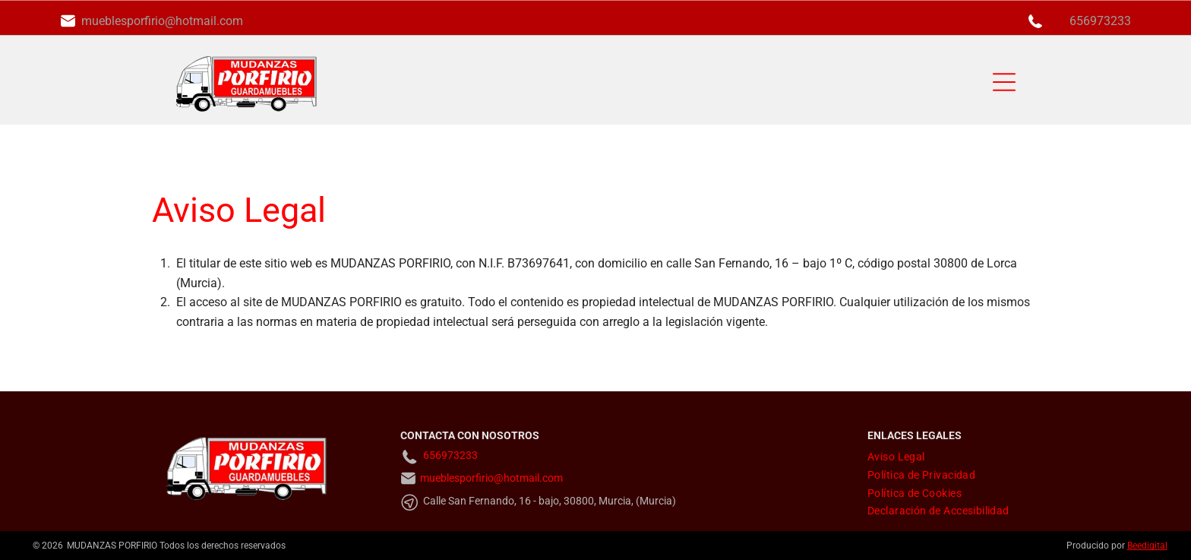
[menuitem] (896, 457)
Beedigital (1147, 545)
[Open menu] (1004, 82)
